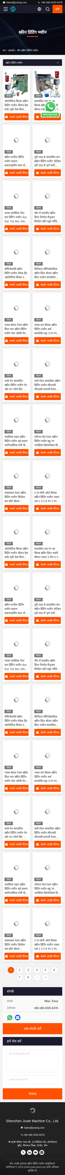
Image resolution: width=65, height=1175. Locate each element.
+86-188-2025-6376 (50, 2)
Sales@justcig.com (15, 2)
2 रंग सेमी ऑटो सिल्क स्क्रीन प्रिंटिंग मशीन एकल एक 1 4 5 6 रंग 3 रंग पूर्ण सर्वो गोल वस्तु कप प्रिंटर (46, 501)
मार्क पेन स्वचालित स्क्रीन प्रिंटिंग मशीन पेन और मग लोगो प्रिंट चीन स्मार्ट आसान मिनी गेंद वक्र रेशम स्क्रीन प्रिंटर (16, 389)
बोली (57, 9)
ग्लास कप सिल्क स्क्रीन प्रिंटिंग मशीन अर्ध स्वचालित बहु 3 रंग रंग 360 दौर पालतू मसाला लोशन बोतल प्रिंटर (45, 333)
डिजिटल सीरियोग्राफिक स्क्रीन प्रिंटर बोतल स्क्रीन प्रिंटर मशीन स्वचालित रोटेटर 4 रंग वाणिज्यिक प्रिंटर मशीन (46, 277)
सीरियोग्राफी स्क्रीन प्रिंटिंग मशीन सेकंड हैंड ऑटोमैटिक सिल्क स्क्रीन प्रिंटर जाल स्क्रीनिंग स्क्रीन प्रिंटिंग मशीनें (16, 277)
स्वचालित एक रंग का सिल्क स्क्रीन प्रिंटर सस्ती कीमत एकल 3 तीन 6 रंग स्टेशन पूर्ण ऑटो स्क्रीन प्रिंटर (46, 557)
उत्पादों (11, 50)
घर (4, 50)
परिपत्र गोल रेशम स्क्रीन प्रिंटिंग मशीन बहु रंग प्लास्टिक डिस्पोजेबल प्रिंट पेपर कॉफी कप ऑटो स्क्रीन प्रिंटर (46, 445)
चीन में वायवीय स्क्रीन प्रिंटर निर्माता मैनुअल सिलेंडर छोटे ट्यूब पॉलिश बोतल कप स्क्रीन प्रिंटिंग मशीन (46, 221)
